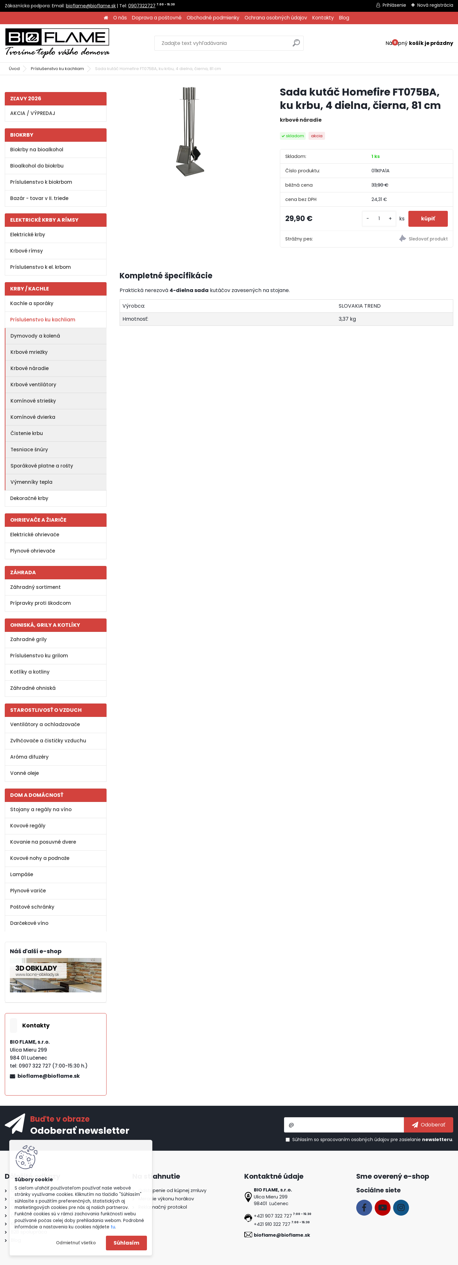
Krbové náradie (29, 368)
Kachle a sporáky (31, 303)
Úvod (14, 69)
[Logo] (57, 43)
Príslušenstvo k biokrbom (41, 182)
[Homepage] (106, 18)
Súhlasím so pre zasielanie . (372, 1139)
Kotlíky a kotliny (30, 671)
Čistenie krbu (26, 433)
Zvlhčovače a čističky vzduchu (48, 740)
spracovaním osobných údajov (354, 1139)
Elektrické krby (27, 234)
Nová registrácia (435, 5)
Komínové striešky (33, 400)
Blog (344, 17)
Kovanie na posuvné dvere (43, 842)
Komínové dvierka (32, 417)
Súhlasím (126, 1243)
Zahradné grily (28, 639)
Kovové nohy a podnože (39, 858)
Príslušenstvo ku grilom (39, 655)
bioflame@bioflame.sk (91, 6)
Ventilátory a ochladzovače (45, 724)
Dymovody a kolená (35, 335)
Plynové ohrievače (32, 550)
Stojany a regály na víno (41, 809)
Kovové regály (27, 825)
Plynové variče (28, 890)
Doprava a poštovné (157, 17)
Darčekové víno (29, 923)
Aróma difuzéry (29, 757)
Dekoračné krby (29, 498)
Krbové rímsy (26, 250)
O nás (120, 17)
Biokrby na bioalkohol (36, 149)
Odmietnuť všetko (76, 1243)
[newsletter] (428, 1125)
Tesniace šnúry (29, 449)
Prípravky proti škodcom (40, 603)
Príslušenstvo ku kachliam (57, 69)
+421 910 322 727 (272, 1224)
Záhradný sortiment (35, 587)
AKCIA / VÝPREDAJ (32, 113)
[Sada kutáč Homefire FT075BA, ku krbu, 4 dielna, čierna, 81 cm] (190, 131)
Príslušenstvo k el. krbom (40, 267)
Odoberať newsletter (79, 1130)
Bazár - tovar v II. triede (39, 198)
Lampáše (21, 874)
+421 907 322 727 (273, 1216)
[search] (296, 45)
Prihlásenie (394, 5)
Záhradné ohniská (33, 688)
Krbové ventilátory (33, 384)
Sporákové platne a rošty (41, 465)
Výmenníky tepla (31, 482)
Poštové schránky (32, 907)
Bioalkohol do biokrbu (37, 165)
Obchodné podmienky (213, 17)
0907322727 (142, 6)
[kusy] (379, 218)
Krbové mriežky (29, 352)
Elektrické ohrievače (34, 534)
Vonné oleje (24, 773)
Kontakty (323, 17)
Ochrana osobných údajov (276, 17)
